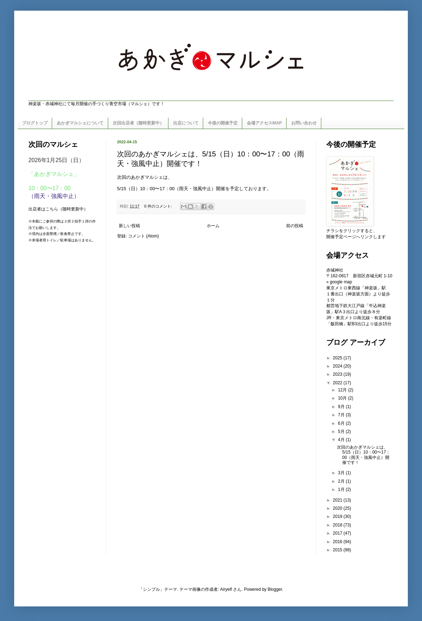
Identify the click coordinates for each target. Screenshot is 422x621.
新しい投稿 (129, 225)
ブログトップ (35, 123)
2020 (338, 508)
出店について (186, 123)
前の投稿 (294, 225)
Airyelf (226, 589)
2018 (338, 525)
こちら (51, 209)
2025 (338, 357)
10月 (343, 398)
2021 (338, 500)
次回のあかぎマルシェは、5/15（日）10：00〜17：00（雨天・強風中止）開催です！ (363, 455)
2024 (338, 366)
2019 (338, 516)
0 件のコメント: (158, 206)
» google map (339, 281)
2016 (338, 541)
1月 (342, 489)
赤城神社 (334, 270)
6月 (342, 423)
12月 (343, 389)
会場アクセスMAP (264, 123)
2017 (338, 533)
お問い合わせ (304, 123)
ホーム (213, 225)
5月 (342, 431)
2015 (338, 549)
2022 (338, 382)
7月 (342, 414)
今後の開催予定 (223, 123)
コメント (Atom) (143, 236)
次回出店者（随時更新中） (138, 123)
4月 (342, 439)
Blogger (275, 589)
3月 (342, 472)
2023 (338, 374)
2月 (342, 481)
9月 (342, 406)
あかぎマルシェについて (80, 123)
